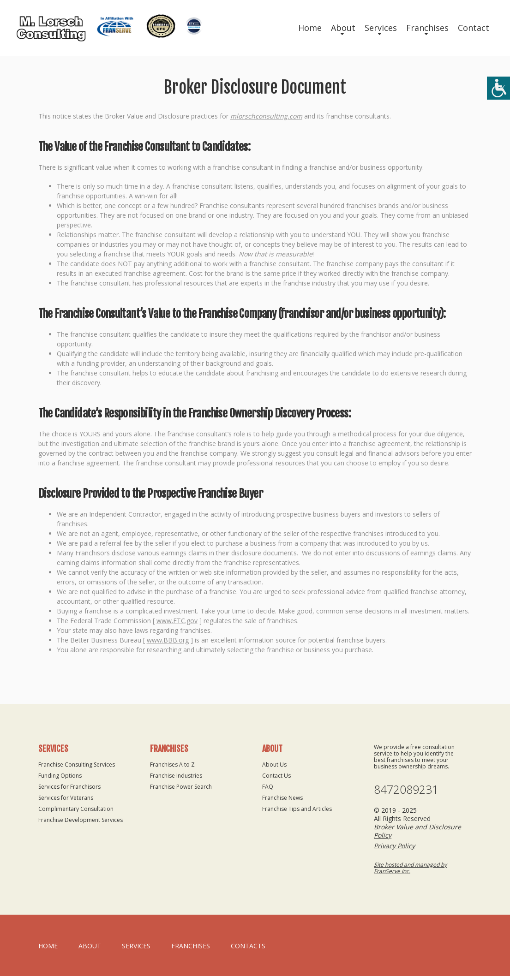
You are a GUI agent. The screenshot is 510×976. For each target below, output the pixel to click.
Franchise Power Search (181, 787)
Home (310, 27)
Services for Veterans (65, 798)
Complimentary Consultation (76, 809)
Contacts (248, 945)
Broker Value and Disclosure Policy (417, 830)
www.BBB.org (168, 640)
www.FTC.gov (177, 620)
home (48, 945)
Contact (473, 27)
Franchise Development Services (80, 820)
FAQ (267, 787)
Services (381, 27)
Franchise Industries (176, 776)
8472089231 (406, 789)
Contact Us (276, 776)
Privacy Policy (394, 845)
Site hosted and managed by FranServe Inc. (410, 868)
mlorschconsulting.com (266, 116)
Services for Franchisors (69, 787)
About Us (274, 764)
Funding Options (60, 776)
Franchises (427, 27)
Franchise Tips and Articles (297, 809)
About (343, 27)
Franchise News (282, 798)
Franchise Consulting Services (76, 764)
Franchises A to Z (172, 764)
